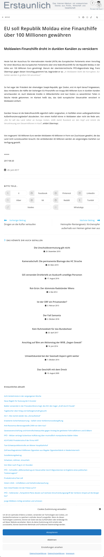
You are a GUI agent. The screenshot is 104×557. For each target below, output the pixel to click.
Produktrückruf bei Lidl (13, 478)
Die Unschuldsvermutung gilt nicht (52, 247)
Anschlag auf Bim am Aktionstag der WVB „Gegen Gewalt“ (52, 342)
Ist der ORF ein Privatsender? (52, 301)
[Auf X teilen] (16, 193)
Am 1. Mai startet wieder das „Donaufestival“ (22, 416)
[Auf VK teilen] (40, 200)
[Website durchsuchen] (97, 17)
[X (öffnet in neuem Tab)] (79, 17)
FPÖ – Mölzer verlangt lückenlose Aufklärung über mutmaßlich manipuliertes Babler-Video (41, 435)
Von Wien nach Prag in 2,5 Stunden (18, 465)
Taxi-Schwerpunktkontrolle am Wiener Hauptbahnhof (26, 445)
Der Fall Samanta (52, 315)
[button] (100, 509)
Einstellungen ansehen (52, 547)
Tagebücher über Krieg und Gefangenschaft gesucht (25, 411)
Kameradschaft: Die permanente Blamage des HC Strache (52, 261)
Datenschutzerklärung (38, 553)
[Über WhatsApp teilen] (76, 207)
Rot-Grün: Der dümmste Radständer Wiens (52, 288)
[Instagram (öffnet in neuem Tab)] (87, 17)
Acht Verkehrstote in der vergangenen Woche (22, 396)
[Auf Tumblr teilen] (88, 200)
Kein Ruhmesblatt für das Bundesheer (52, 328)
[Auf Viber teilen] (16, 200)
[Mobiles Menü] (6, 17)
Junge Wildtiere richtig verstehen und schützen (23, 501)
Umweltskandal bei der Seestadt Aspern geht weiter (52, 356)
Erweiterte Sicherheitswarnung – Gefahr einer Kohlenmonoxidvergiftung (33, 420)
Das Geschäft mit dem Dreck (52, 369)
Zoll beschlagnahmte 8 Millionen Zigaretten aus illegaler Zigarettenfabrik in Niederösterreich (41, 450)
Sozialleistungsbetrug (13, 455)
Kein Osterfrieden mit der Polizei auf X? (20, 488)
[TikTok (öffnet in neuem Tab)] (91, 17)
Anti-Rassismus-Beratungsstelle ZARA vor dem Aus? (25, 425)
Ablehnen (52, 539)
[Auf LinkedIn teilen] (88, 193)
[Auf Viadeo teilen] (28, 207)
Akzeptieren (52, 532)
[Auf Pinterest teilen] (64, 193)
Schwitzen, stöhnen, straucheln (17, 460)
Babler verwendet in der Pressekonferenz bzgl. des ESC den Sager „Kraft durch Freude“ (39, 406)
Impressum (70, 553)
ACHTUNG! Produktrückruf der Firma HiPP (21, 440)
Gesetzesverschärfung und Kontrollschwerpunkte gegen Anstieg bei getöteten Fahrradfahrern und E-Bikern (48, 430)
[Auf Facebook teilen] (40, 193)
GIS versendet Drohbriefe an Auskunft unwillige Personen (52, 274)
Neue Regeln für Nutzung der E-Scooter (20, 401)
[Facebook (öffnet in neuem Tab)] (83, 17)
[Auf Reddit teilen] (64, 200)
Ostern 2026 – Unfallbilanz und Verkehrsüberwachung (26, 483)
